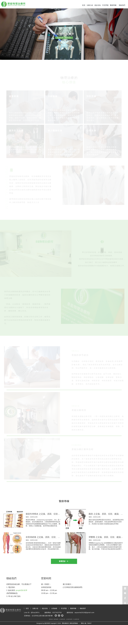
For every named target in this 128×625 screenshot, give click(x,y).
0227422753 (57, 612)
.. (79, 623)
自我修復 (54, 608)
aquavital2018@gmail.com (84, 612)
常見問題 (105, 5)
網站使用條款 (74, 623)
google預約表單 (21, 590)
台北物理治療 (62, 619)
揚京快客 (47, 623)
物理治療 (51, 619)
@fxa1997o (35, 612)
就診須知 (97, 5)
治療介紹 (90, 5)
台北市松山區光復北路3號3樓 (42, 616)
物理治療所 (56, 619)
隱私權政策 (65, 623)
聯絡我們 (122, 5)
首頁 (83, 5)
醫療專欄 (113, 5)
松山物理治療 (76, 619)
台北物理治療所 (69, 619)
